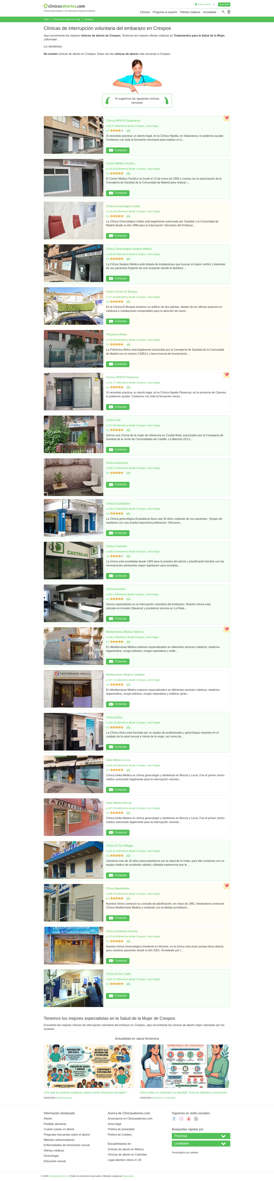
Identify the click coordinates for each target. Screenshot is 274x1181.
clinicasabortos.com (58, 1176)
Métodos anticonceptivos (59, 1139)
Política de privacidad (121, 1129)
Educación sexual (55, 1161)
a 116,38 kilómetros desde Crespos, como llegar (133, 211)
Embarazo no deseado (164, 1097)
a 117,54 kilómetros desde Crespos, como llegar (133, 297)
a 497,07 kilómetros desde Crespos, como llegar (133, 979)
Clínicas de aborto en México (126, 1149)
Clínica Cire (113, 420)
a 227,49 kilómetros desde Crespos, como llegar (133, 425)
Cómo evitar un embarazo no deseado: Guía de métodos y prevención (183, 1092)
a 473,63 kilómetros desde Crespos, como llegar (133, 936)
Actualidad (209, 12)
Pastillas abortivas (55, 1123)
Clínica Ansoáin (115, 589)
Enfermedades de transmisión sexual (67, 1145)
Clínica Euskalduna (118, 503)
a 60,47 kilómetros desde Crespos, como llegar (132, 126)
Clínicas (145, 12)
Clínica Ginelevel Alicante (122, 931)
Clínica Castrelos (116, 546)
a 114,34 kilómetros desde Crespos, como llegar (133, 168)
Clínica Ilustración (117, 462)
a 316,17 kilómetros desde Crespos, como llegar (133, 508)
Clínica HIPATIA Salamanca (123, 120)
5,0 (115, 173)
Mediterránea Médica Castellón (125, 674)
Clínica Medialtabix (117, 888)
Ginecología (51, 1155)
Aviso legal (114, 1123)
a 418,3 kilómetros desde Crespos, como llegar (132, 637)
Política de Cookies (120, 1134)
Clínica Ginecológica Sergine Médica (129, 248)
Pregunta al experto (165, 12)
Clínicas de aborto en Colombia (127, 1154)
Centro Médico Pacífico (120, 163)
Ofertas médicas (190, 12)
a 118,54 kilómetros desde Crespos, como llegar (133, 339)
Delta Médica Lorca (118, 760)
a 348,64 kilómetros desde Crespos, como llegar (133, 551)
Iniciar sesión (203, 4)
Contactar (118, 150)
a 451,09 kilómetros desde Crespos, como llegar (133, 765)
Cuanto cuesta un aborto (59, 1129)
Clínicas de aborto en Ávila (66, 19)
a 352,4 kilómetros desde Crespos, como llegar (132, 594)
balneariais (128, 1176)
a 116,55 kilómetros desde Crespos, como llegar (133, 254)
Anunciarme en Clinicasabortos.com (130, 1118)
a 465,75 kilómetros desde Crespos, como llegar (133, 893)
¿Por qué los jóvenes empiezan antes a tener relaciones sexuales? (85, 1092)
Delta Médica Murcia (119, 802)
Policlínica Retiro (116, 334)
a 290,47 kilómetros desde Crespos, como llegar (133, 468)
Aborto (48, 1118)
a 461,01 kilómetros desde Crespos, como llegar (133, 851)
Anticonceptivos (64, 1097)
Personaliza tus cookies (185, 1152)
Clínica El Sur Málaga (119, 845)
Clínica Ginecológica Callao (123, 206)
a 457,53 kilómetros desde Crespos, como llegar (133, 808)
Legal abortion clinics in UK (125, 1159)
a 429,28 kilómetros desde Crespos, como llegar (133, 722)
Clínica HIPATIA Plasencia (122, 377)
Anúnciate (224, 4)
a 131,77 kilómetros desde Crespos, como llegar (133, 382)
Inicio (46, 19)
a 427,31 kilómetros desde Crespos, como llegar (133, 680)
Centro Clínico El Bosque (121, 291)
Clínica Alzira (114, 717)
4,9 (115, 301)
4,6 (115, 599)
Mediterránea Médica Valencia (125, 631)
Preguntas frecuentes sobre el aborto (67, 1134)
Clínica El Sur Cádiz (118, 973)
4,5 (115, 130)
